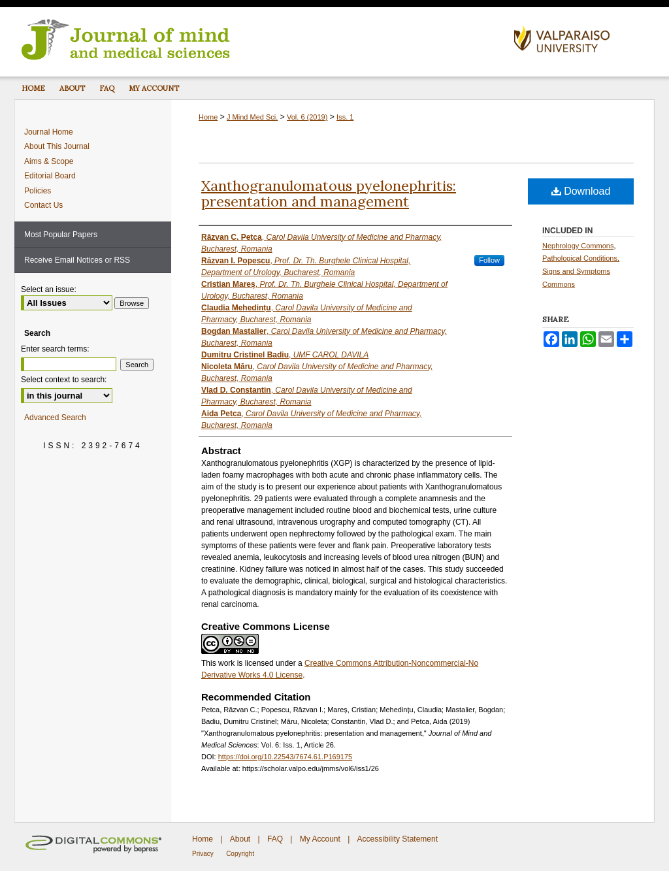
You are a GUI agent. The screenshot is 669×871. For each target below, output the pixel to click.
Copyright (240, 853)
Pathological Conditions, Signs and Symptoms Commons (580, 271)
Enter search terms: (55, 348)
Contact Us (43, 205)
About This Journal (57, 146)
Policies (37, 190)
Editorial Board (50, 175)
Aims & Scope (48, 161)
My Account (320, 839)
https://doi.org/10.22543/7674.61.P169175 (285, 757)
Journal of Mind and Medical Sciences (259, 38)
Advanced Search (55, 417)
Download (581, 191)
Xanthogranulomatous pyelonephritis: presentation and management (328, 193)
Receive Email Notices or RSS (77, 260)
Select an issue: (48, 289)
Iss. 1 (344, 117)
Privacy (203, 853)
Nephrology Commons (577, 246)
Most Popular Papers (60, 234)
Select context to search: (63, 379)
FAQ (275, 839)
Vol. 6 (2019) (307, 117)
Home (208, 117)
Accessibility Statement (397, 839)
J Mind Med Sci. (252, 117)
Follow (489, 260)
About (240, 839)
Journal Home (48, 132)
